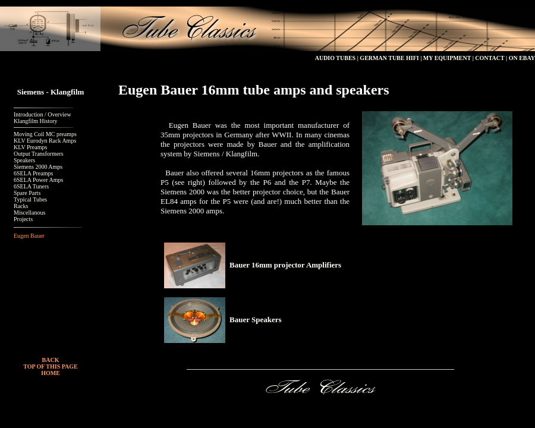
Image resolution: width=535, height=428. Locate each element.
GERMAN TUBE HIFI (389, 58)
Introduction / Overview (42, 114)
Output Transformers (39, 153)
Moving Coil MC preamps (45, 134)
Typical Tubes (30, 199)
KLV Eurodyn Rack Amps (45, 140)
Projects (23, 219)
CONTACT (490, 58)
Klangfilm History (36, 121)
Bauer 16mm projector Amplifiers (285, 264)
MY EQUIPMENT (446, 58)
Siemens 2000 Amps (38, 166)
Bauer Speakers (255, 319)
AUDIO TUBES (335, 58)
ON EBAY (522, 58)
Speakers (24, 160)
